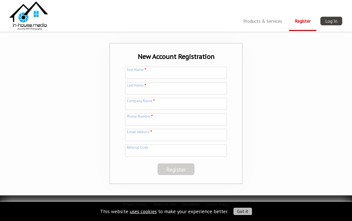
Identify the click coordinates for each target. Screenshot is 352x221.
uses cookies (143, 211)
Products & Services (262, 21)
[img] (28, 15)
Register (303, 21)
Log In (331, 21)
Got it (242, 211)
